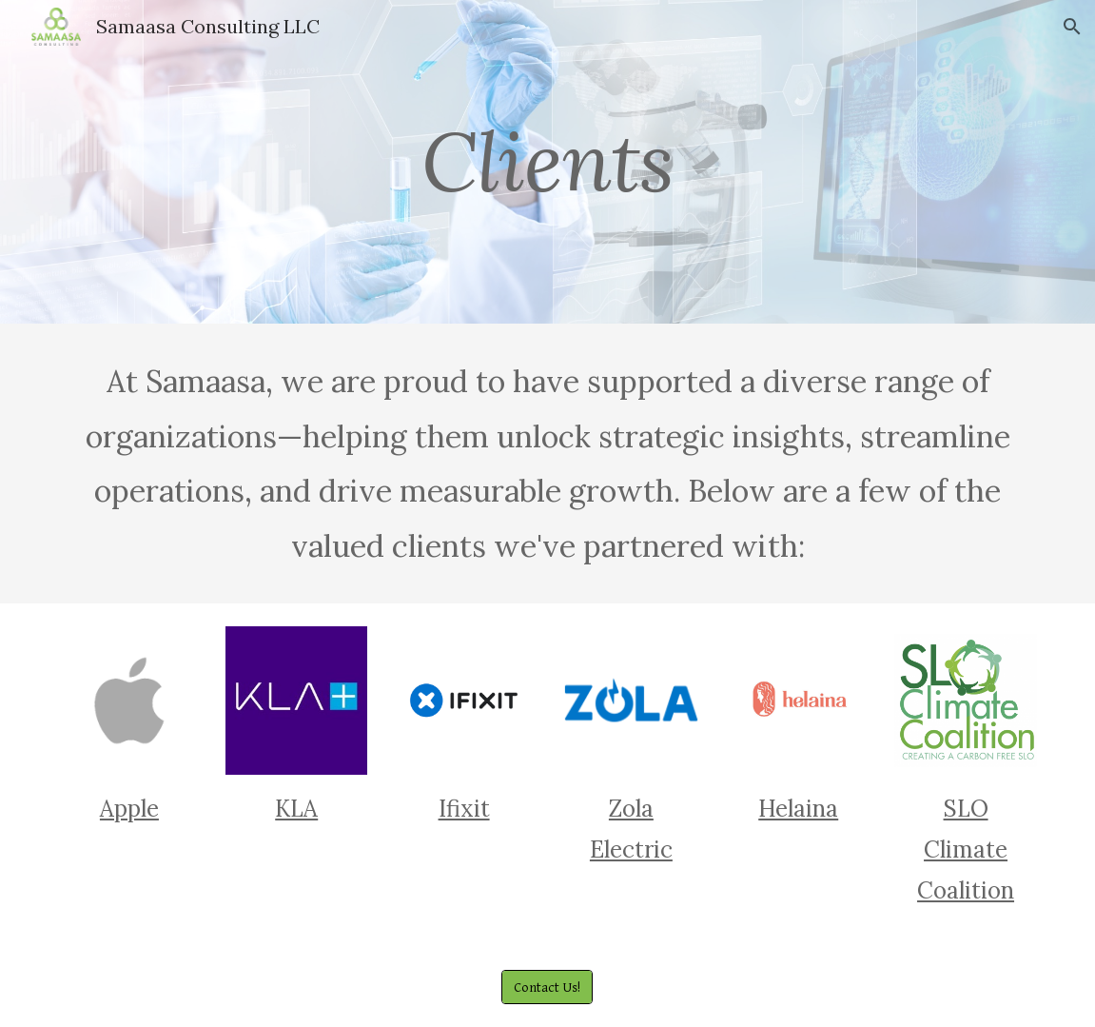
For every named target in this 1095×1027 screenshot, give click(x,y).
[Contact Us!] (547, 987)
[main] (547, 161)
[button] (1072, 26)
